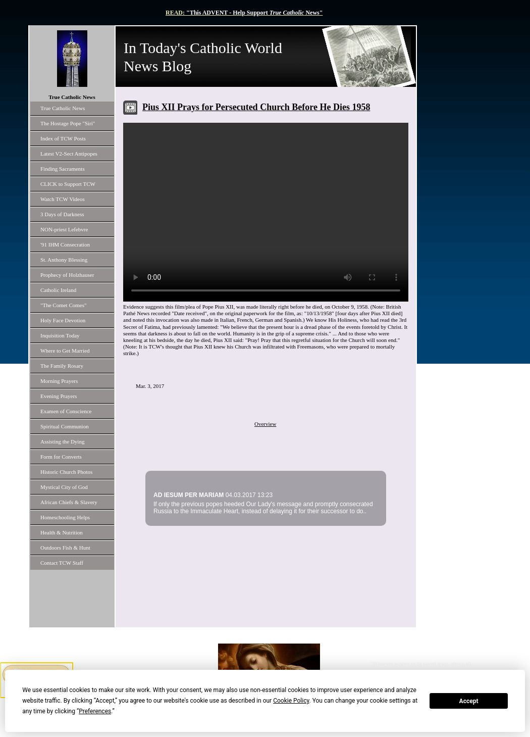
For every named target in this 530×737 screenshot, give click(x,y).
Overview (265, 424)
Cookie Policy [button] (291, 700)
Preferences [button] (95, 711)
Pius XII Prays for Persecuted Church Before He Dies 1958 (256, 107)
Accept (469, 701)
